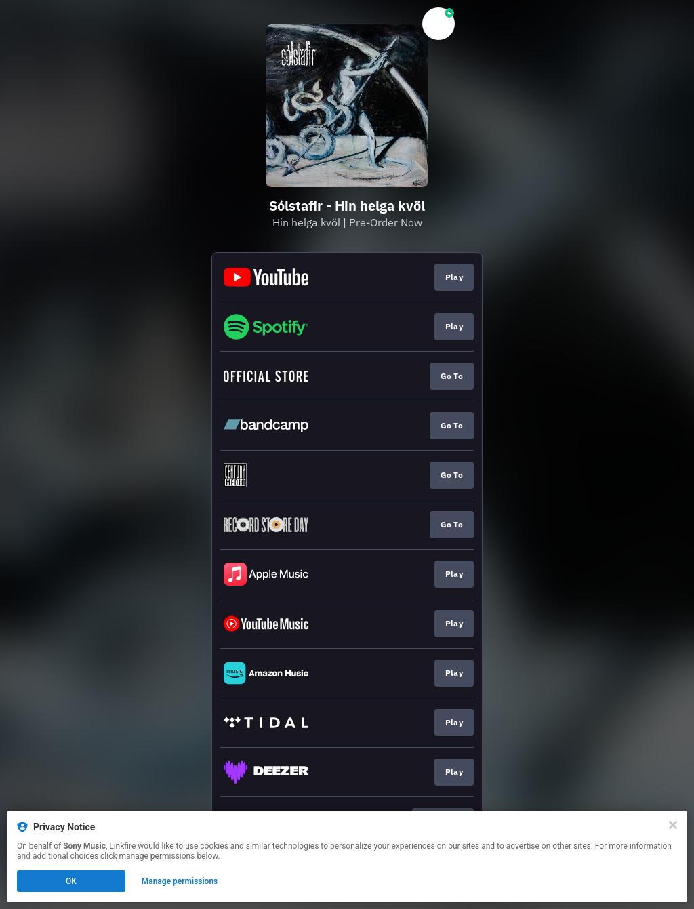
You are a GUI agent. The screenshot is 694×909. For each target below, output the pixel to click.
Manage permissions (180, 881)
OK (71, 881)
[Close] (673, 825)
